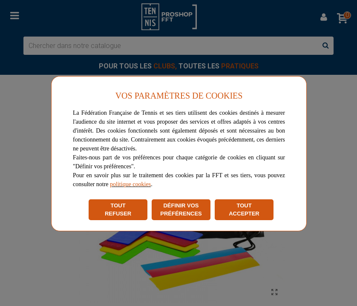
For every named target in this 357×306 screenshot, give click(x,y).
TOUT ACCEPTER (244, 209)
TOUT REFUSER (118, 209)
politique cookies (130, 184)
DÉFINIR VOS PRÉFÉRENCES (181, 209)
